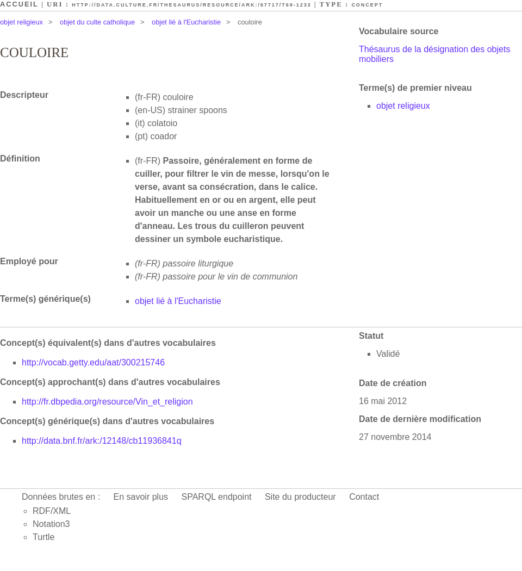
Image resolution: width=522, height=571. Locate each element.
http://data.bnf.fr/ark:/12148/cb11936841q (102, 440)
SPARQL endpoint (217, 496)
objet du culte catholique (97, 22)
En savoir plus (141, 496)
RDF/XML (52, 511)
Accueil (19, 4)
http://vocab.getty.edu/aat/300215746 (93, 362)
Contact (364, 496)
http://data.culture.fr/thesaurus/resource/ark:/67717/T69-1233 (191, 5)
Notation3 (51, 524)
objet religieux (21, 22)
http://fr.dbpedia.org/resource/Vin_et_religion (107, 401)
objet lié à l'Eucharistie (186, 22)
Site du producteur (300, 496)
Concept (367, 5)
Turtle (43, 537)
